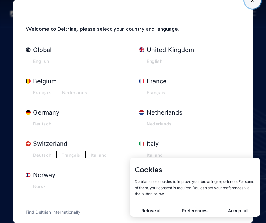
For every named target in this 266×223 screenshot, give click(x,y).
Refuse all (151, 210)
